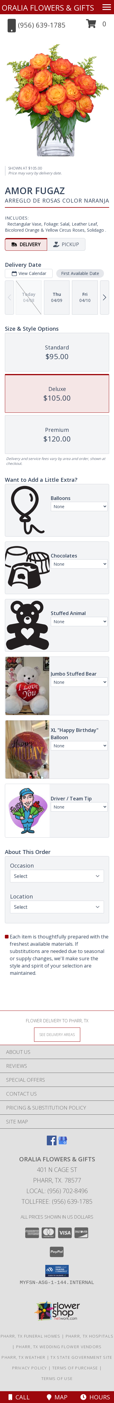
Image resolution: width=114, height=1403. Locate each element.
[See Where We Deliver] (57, 1034)
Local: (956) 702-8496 (57, 1191)
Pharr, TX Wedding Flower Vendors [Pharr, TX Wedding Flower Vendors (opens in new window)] (59, 1346)
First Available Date (80, 273)
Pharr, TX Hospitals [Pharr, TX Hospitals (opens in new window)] (90, 1336)
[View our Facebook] (52, 1143)
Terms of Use (57, 1378)
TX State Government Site (81, 1357)
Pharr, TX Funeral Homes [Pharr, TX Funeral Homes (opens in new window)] (30, 1336)
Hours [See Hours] (95, 1397)
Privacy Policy (29, 1368)
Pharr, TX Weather (23, 1357)
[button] (96, 26)
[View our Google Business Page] (62, 1143)
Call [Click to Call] (19, 1397)
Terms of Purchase (75, 1368)
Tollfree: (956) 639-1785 (57, 1201)
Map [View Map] (57, 1397)
